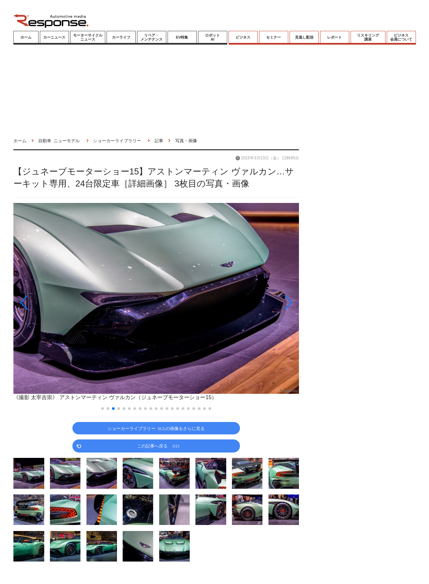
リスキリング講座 (368, 37)
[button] (56, 303)
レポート (334, 37)
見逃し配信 (304, 37)
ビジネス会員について (401, 37)
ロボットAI (212, 37)
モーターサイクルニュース (88, 37)
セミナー (273, 37)
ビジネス (243, 37)
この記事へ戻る (158, 445)
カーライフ (121, 37)
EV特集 (182, 37)
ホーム (26, 37)
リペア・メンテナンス (151, 37)
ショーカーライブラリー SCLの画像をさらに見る (156, 428)
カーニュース (54, 37)
